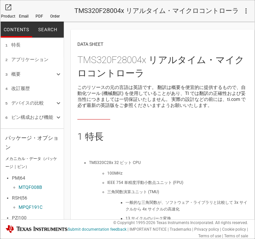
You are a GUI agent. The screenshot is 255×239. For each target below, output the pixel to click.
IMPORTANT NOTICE (148, 229)
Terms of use (209, 236)
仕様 (13, 127)
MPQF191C (30, 207)
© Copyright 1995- (134, 222)
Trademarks (180, 229)
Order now (55, 18)
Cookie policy (234, 229)
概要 (13, 72)
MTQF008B (30, 187)
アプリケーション (26, 58)
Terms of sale (236, 236)
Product (8, 16)
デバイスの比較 (24, 100)
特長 (13, 44)
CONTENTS (16, 29)
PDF (39, 16)
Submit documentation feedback (97, 229)
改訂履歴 (17, 86)
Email (24, 16)
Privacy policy (206, 229)
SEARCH (47, 29)
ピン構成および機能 (29, 114)
